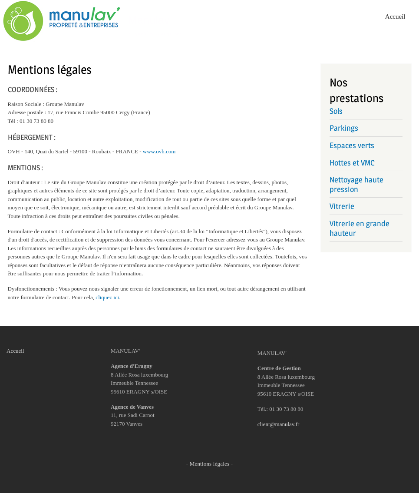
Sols (336, 111)
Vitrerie (342, 206)
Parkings (344, 127)
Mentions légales (210, 463)
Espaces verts (352, 145)
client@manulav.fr (278, 424)
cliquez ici (107, 297)
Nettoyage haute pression (356, 184)
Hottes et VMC (352, 162)
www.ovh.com (159, 151)
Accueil (395, 16)
